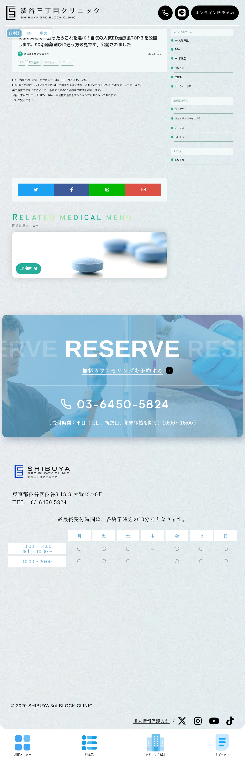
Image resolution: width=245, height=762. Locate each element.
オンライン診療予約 (214, 13)
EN (28, 33)
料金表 (89, 745)
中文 (43, 33)
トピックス (222, 744)
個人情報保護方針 (151, 721)
